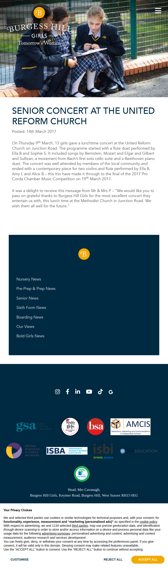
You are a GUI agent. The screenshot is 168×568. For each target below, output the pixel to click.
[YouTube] (90, 392)
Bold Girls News (30, 336)
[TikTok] (101, 392)
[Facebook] (69, 392)
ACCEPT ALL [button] (148, 559)
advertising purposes (56, 533)
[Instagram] (59, 392)
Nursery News (28, 279)
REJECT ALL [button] (113, 559)
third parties (80, 525)
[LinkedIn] (79, 392)
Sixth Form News (31, 307)
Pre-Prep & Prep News (36, 288)
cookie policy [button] (148, 521)
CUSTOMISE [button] (19, 559)
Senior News (27, 298)
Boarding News (29, 317)
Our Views (25, 326)
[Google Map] (111, 392)
